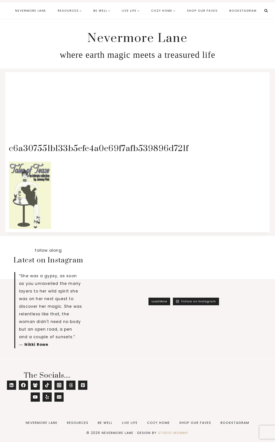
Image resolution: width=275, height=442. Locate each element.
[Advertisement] (137, 109)
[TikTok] (47, 385)
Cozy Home (158, 422)
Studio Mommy (173, 433)
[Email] (59, 397)
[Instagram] (59, 385)
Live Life (130, 422)
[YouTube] (35, 397)
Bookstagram (243, 11)
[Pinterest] (82, 385)
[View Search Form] (266, 10)
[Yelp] (47, 397)
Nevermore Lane (30, 11)
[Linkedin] (11, 385)
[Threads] (70, 385)
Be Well (105, 422)
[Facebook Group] (35, 385)
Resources (77, 422)
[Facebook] (23, 385)
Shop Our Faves (202, 11)
